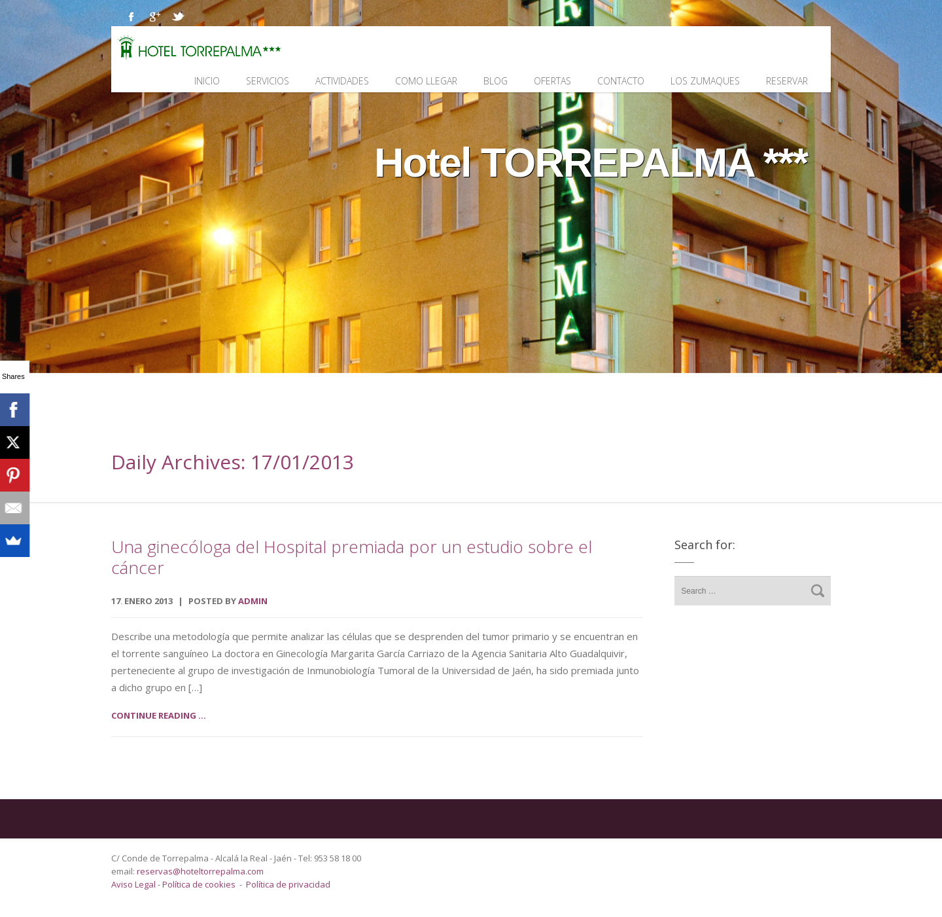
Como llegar (426, 81)
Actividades (342, 81)
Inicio (207, 81)
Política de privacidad (288, 884)
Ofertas (552, 81)
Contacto (620, 81)
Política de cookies (199, 884)
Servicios (267, 81)
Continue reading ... (158, 715)
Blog (495, 81)
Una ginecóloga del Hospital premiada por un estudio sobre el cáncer (351, 557)
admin (253, 601)
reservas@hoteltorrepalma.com (201, 871)
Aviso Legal (134, 884)
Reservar (787, 81)
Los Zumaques (705, 81)
